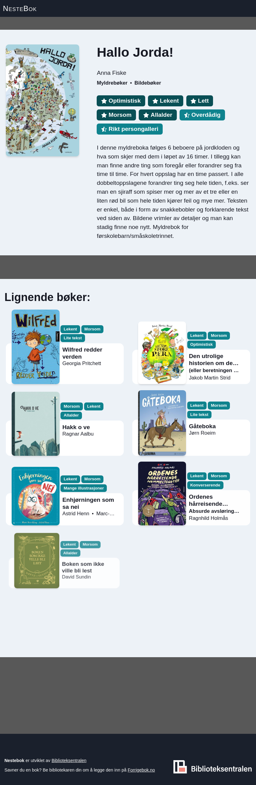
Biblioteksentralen (69, 760)
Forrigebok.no (141, 770)
